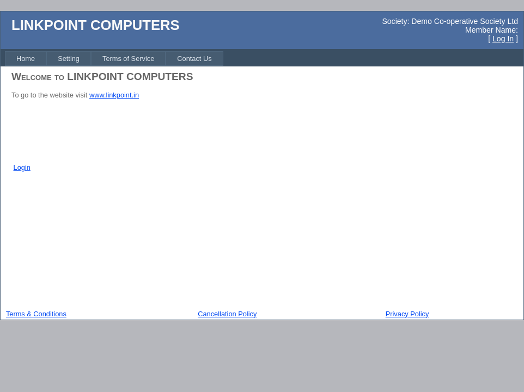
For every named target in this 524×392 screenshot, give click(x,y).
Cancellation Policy (227, 314)
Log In (503, 38)
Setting (69, 58)
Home (25, 58)
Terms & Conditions (36, 314)
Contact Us (194, 58)
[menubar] (114, 58)
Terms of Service (128, 58)
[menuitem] (25, 58)
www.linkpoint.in (114, 95)
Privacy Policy (407, 314)
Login (22, 167)
